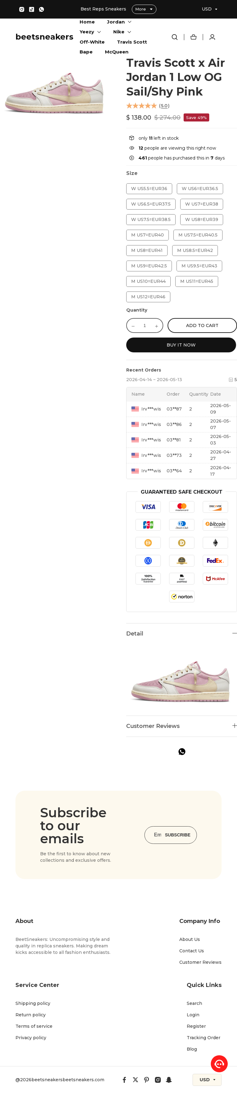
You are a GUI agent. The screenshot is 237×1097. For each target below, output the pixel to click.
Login (193, 1015)
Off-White (92, 42)
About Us (189, 939)
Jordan (116, 22)
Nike (118, 32)
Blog (192, 1049)
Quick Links (204, 985)
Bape (86, 52)
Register (196, 1026)
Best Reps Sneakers (104, 9)
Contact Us (191, 951)
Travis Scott (132, 42)
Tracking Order (203, 1037)
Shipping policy (32, 1003)
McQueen (116, 52)
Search (194, 1003)
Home (87, 22)
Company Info (199, 921)
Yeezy (87, 32)
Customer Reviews (200, 962)
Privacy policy (30, 1037)
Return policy (30, 1015)
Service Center (37, 985)
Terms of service (33, 1026)
